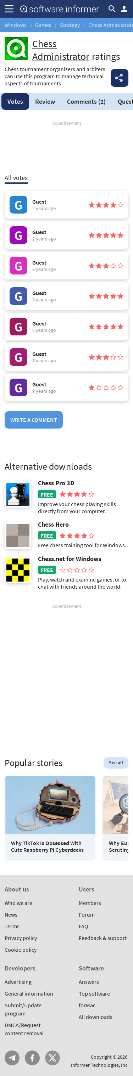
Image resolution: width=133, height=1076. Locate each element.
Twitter (52, 1057)
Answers (89, 981)
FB (32, 1057)
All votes (16, 178)
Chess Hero (53, 524)
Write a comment (33, 419)
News (11, 914)
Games (43, 24)
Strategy (70, 24)
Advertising (18, 981)
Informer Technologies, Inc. (99, 1065)
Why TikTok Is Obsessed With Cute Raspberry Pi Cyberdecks (47, 846)
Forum (87, 914)
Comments (86, 101)
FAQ (83, 926)
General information (29, 993)
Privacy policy (21, 937)
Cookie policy (21, 949)
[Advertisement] (66, 148)
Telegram (12, 1057)
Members (90, 902)
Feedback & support (103, 937)
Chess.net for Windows (69, 559)
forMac (87, 1005)
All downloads (95, 1016)
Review (45, 101)
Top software (94, 993)
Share (119, 78)
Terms (12, 926)
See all (116, 762)
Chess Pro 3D (56, 483)
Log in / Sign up (124, 9)
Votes (15, 101)
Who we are (18, 902)
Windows (16, 24)
